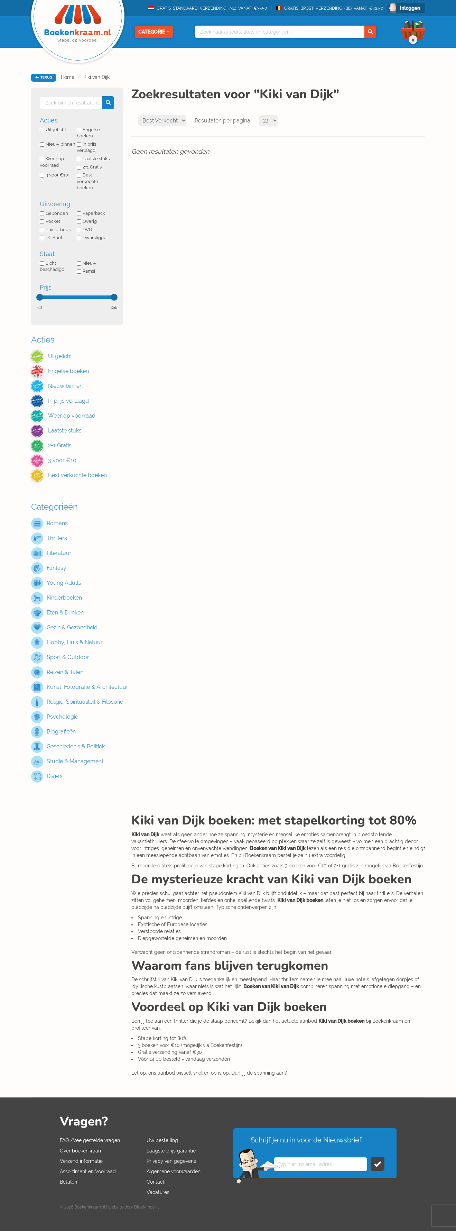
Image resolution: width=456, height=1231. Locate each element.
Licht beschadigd (52, 266)
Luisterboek (55, 229)
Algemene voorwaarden (174, 1171)
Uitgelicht (53, 129)
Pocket (50, 221)
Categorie (153, 32)
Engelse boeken (88, 133)
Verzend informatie (81, 1161)
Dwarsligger (92, 237)
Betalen (68, 1182)
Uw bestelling (162, 1140)
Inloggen (410, 8)
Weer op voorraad (52, 162)
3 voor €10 (54, 174)
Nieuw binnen (57, 144)
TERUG (43, 77)
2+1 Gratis (89, 167)
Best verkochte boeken (87, 181)
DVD (84, 229)
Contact (156, 1182)
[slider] (39, 297)
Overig (87, 221)
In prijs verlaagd (86, 147)
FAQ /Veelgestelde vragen (90, 1140)
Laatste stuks (93, 158)
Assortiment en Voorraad (88, 1171)
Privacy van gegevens (171, 1161)
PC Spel (51, 237)
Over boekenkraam (81, 1151)
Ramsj (86, 271)
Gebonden (54, 213)
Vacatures (158, 1192)
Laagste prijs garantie (171, 1151)
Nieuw (86, 263)
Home (67, 77)
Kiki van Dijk (96, 77)
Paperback (91, 213)
